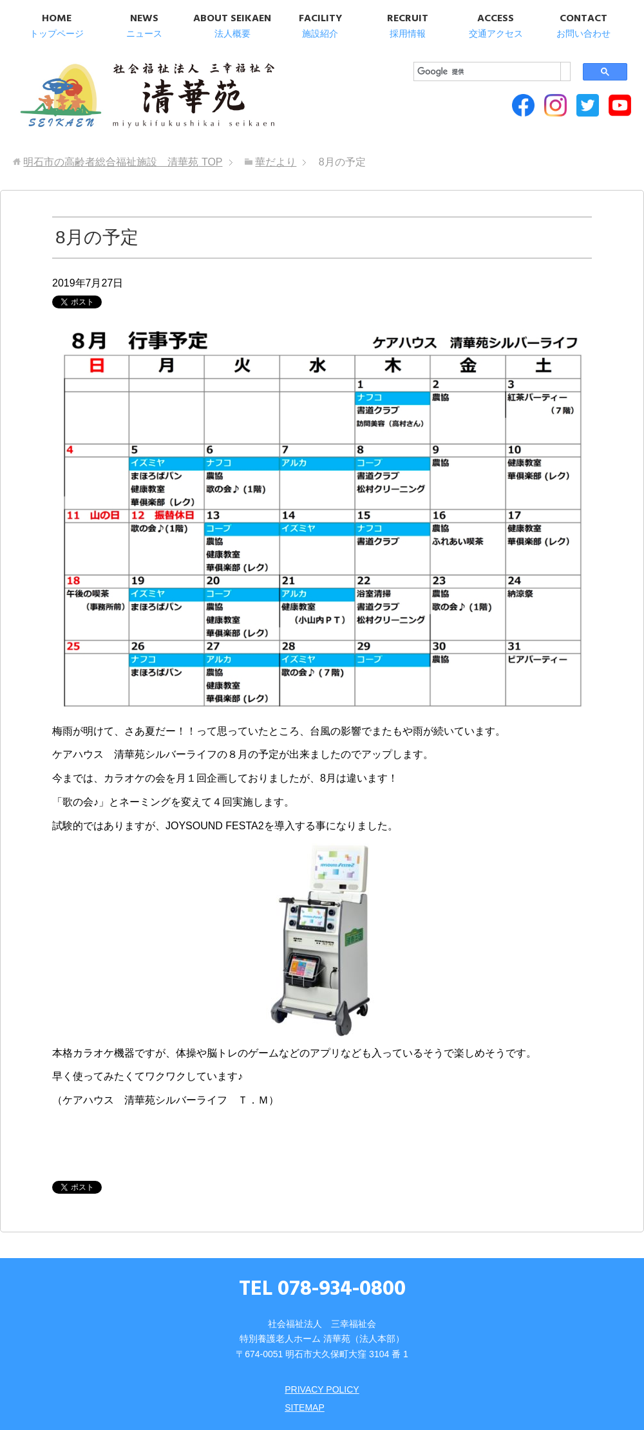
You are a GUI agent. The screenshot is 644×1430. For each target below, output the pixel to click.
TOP (122, 161)
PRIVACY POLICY (322, 1389)
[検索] (487, 71)
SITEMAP (304, 1407)
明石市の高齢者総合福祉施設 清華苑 (146, 96)
